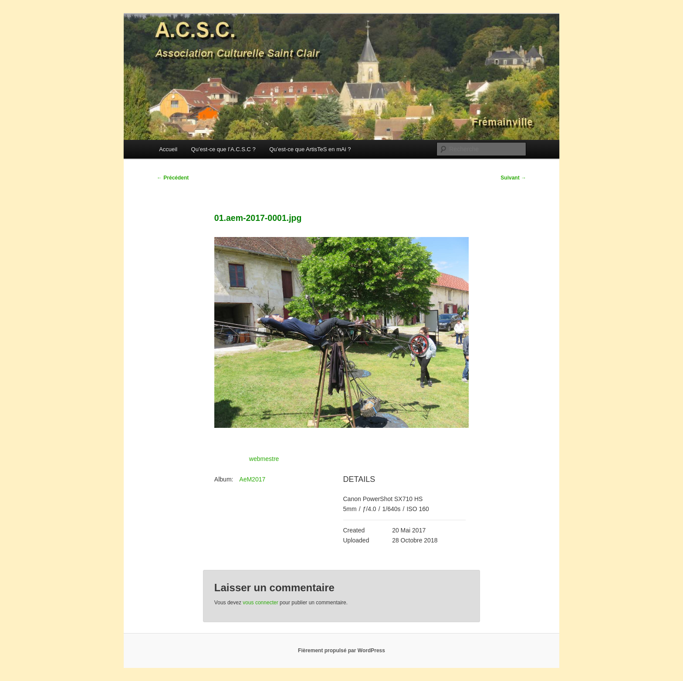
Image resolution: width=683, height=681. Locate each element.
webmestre (264, 458)
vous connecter (260, 603)
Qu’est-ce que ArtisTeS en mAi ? (310, 149)
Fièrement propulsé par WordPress (341, 650)
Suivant (513, 178)
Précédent (173, 178)
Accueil (168, 149)
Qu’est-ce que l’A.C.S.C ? (223, 149)
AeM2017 (252, 479)
